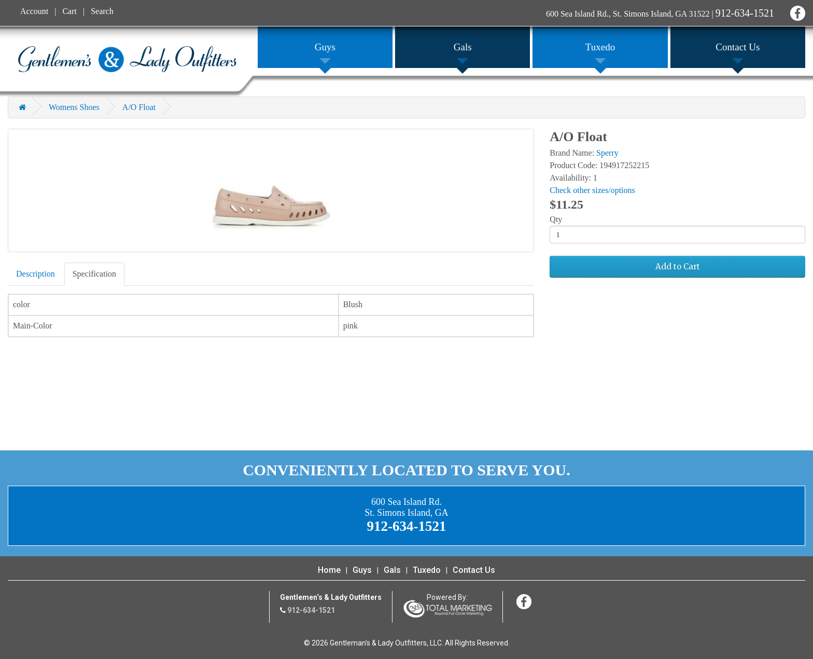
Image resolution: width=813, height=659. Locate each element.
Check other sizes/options (592, 190)
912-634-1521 (745, 13)
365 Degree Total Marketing (447, 609)
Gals (392, 570)
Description (35, 273)
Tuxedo (427, 570)
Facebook (796, 12)
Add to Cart (677, 266)
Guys (362, 570)
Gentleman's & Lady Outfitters (127, 59)
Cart (69, 11)
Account (34, 11)
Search (102, 11)
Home (329, 570)
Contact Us (474, 570)
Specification (94, 273)
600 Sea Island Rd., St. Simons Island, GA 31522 (628, 13)
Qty (556, 219)
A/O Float (139, 107)
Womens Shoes (74, 107)
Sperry (607, 152)
